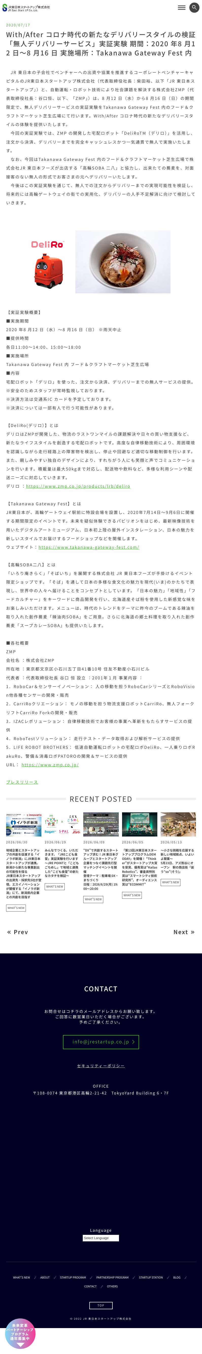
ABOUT (45, 1277)
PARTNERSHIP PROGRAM (112, 1277)
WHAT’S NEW (21, 1277)
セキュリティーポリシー (101, 1066)
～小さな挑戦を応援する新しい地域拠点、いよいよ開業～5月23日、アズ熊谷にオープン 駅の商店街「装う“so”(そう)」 (177, 861)
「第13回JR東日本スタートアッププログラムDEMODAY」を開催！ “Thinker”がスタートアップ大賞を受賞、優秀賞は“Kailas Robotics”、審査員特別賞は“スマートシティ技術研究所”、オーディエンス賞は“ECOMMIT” (139, 867)
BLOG (177, 1277)
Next (181, 932)
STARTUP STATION (151, 1277)
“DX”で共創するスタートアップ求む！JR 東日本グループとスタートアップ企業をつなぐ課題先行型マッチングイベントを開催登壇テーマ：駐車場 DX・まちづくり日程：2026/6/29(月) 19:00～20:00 (100, 869)
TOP (101, 1305)
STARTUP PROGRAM (73, 1277)
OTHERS (112, 1286)
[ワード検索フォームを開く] (194, 8)
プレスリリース (22, 782)
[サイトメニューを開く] (182, 8)
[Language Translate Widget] (101, 1238)
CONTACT (90, 1286)
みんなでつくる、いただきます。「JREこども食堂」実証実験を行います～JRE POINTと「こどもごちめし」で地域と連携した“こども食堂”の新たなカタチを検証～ (62, 863)
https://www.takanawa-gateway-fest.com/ (89, 547)
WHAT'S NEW (16, 908)
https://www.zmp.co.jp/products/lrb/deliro (78, 486)
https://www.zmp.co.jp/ (50, 765)
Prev (21, 932)
